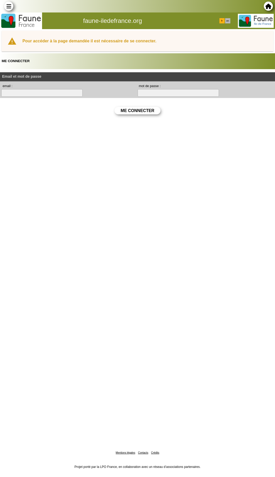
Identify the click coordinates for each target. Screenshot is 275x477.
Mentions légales (125, 452)
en (227, 20)
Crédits (155, 452)
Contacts (143, 452)
